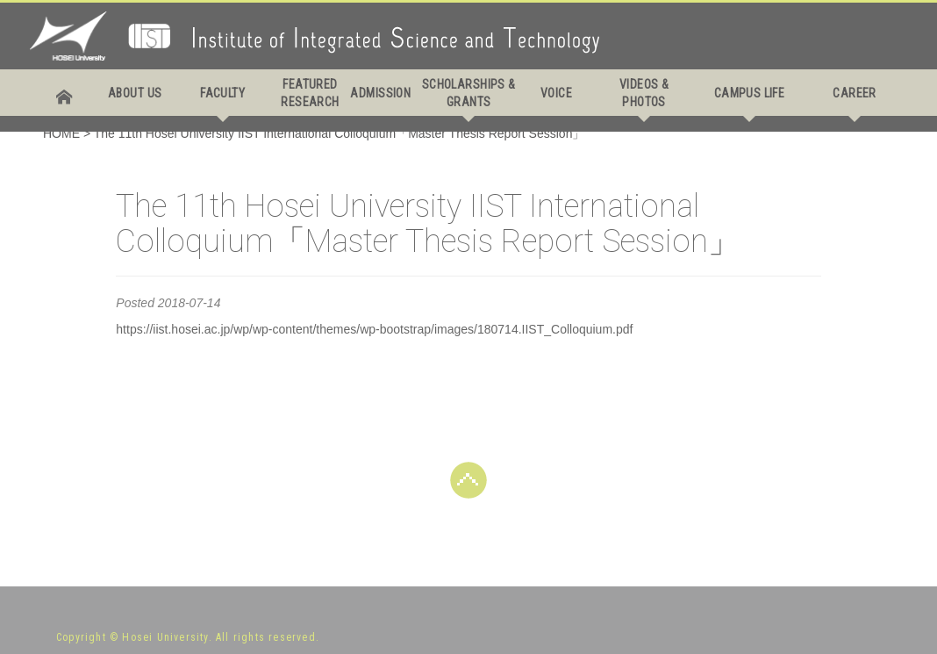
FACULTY (222, 93)
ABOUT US (134, 93)
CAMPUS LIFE (749, 93)
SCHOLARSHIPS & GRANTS (469, 93)
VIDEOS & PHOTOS (644, 93)
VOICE (556, 93)
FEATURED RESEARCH (310, 93)
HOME (61, 133)
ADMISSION (380, 93)
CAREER (854, 93)
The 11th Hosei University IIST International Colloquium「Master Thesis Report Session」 (339, 133)
